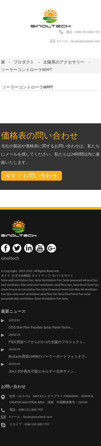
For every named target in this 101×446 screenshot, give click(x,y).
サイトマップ (41, 275)
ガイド (5, 275)
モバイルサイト (63, 275)
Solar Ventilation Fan (48, 280)
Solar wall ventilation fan (17, 280)
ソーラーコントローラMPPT (26, 69)
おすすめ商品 (21, 275)
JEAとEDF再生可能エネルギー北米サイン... (42, 371)
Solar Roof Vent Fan (85, 285)
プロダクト (24, 61)
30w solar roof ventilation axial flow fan (46, 285)
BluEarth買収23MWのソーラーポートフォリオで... (47, 356)
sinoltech (10, 258)
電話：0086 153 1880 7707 (83, 32)
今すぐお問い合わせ (31, 175)
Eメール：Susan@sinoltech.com (78, 41)
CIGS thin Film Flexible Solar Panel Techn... (40, 327)
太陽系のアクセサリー (63, 61)
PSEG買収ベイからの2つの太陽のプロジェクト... (46, 342)
